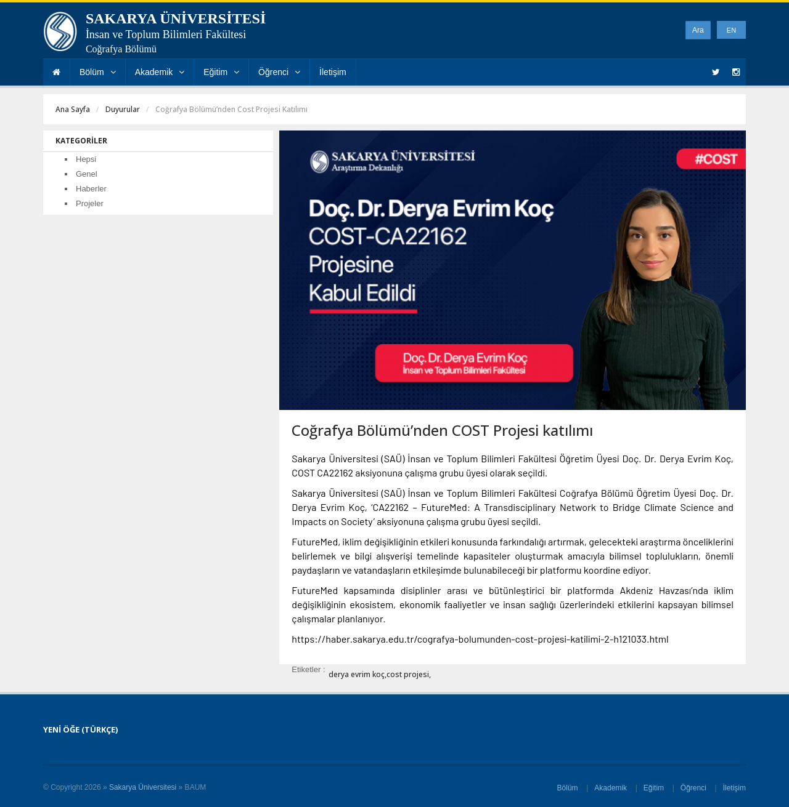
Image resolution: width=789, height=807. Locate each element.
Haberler (91, 188)
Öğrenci (279, 72)
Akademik (159, 72)
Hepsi (86, 159)
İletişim (332, 72)
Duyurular (122, 109)
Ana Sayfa (72, 109)
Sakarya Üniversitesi (142, 787)
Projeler (90, 203)
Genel (86, 174)
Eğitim (221, 72)
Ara (698, 30)
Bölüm (98, 72)
